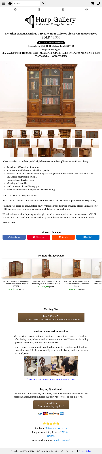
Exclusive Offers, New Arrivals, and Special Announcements (51, 317)
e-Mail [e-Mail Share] (88, 237)
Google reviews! (61, 439)
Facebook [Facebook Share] (14, 237)
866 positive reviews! (56, 427)
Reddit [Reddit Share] (63, 237)
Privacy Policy (85, 451)
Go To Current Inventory (51, 42)
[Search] (26, 3)
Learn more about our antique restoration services (51, 379)
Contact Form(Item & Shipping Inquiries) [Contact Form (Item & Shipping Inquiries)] (51, 405)
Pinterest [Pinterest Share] (38, 237)
